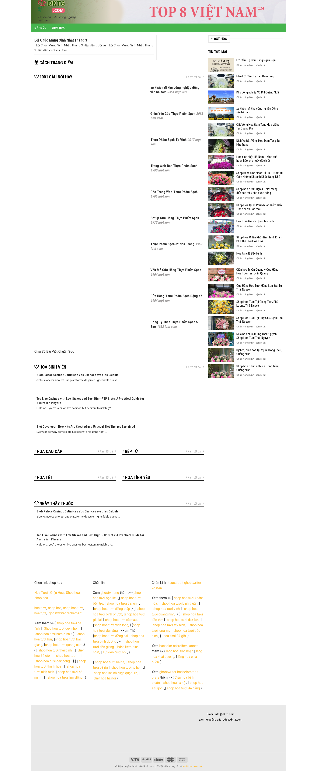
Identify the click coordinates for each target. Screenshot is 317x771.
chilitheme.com (192, 766)
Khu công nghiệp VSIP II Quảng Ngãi (257, 92)
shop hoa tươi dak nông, (53, 661)
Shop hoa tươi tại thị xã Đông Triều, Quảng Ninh (257, 368)
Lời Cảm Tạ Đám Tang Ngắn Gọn (256, 60)
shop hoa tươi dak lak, (183, 620)
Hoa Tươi (41, 593)
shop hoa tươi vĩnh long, (111, 625)
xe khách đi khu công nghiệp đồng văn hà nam (257, 110)
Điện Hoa (57, 593)
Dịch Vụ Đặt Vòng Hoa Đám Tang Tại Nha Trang (258, 142)
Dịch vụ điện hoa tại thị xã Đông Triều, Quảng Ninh (259, 352)
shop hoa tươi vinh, (166, 609)
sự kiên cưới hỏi (114, 652)
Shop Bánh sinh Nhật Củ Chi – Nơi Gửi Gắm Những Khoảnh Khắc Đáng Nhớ (259, 175)
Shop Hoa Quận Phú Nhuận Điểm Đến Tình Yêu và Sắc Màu (259, 207)
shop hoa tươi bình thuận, (179, 603)
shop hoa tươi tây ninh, (169, 625)
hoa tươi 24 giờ (175, 636)
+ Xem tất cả (195, 77)
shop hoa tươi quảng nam (64, 645)
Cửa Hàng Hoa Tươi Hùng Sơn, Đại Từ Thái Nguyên (259, 287)
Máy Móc (40, 27)
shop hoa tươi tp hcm (126, 667)
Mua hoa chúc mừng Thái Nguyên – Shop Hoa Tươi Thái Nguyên (257, 336)
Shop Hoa (58, 27)
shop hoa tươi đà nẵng (184, 688)
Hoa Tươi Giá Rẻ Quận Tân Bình (255, 221)
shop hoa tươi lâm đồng (65, 677)
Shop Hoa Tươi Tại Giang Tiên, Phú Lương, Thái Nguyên (257, 304)
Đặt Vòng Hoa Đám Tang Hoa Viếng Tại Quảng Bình (257, 126)
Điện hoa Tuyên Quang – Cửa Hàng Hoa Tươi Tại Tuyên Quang (257, 271)
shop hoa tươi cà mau (121, 620)
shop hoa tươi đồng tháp (112, 609)
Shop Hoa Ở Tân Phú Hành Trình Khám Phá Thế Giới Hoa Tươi (259, 239)
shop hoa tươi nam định (52, 634)
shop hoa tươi (73, 608)
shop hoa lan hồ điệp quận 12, (116, 673)
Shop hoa (73, 593)
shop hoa (41, 598)
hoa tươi (40, 608)
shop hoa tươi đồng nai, (111, 636)
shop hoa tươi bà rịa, (110, 662)
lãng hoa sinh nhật (179, 651)
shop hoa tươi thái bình (55, 650)
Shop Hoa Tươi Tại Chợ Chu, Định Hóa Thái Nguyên (259, 320)
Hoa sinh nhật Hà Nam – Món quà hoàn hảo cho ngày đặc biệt (256, 159)
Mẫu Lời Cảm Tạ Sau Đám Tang (255, 76)
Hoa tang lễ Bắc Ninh (249, 253)
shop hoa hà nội (174, 683)
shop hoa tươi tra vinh (122, 603)
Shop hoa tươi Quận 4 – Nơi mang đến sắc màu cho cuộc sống (257, 191)
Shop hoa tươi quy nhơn (61, 628)
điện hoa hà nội (105, 678)
